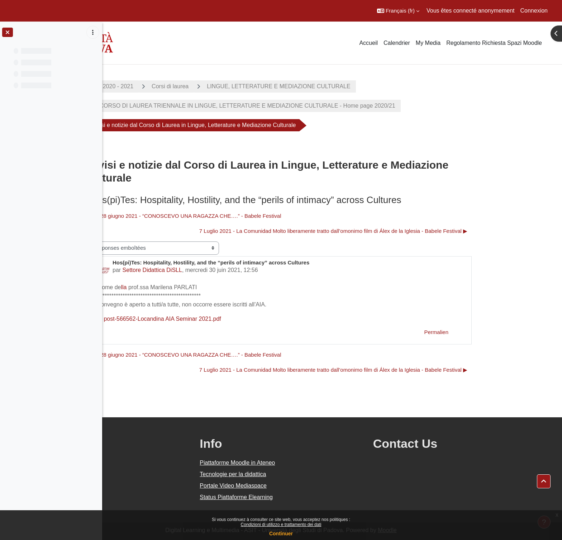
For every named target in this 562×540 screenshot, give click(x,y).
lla (175, 287)
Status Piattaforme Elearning (300, 497)
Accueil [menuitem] (368, 43)
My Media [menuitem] (428, 43)
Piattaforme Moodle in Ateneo (301, 463)
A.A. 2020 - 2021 (163, 86)
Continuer (281, 533)
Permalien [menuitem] (487, 332)
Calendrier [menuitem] (397, 43)
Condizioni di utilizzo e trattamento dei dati (281, 524)
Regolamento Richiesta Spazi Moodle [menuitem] (494, 43)
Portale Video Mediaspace (297, 486)
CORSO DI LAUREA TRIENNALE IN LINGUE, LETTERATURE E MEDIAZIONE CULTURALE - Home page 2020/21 (298, 106)
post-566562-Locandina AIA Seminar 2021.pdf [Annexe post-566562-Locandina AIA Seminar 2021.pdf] (208, 319)
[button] (398, 11)
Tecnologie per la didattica (297, 474)
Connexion (534, 11)
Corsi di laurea (221, 86)
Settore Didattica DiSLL (203, 270)
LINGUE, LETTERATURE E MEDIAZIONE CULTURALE (329, 86)
